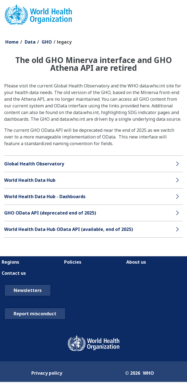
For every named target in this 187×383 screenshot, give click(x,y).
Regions (10, 262)
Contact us (14, 273)
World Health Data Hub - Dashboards (44, 196)
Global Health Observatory (34, 164)
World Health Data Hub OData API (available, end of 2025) (68, 229)
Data (30, 42)
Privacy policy (46, 373)
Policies (72, 262)
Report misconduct (35, 314)
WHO (148, 373)
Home (12, 42)
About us (136, 262)
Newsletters (28, 290)
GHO (47, 42)
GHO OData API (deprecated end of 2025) (50, 213)
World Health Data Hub (29, 180)
